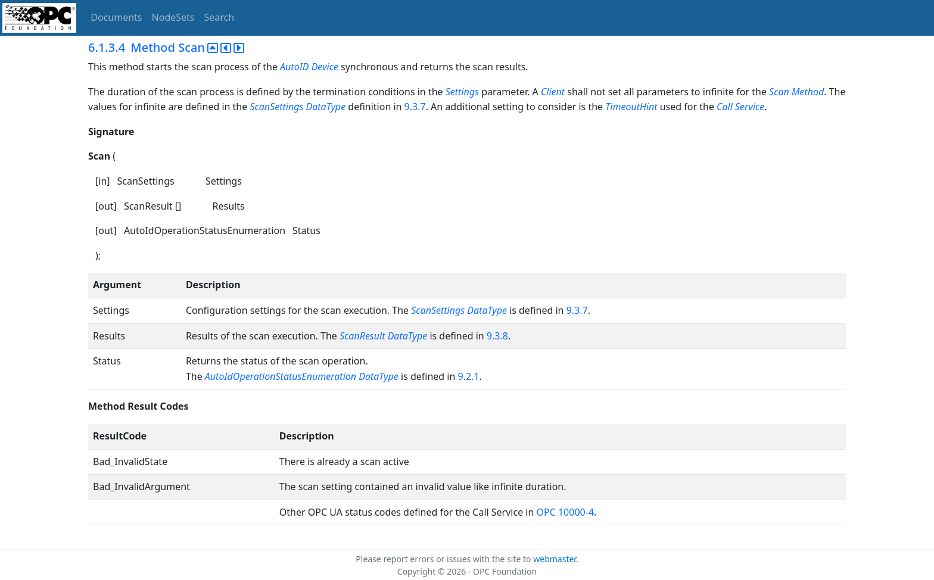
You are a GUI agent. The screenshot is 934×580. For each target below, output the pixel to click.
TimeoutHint (631, 106)
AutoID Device (309, 66)
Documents (116, 17)
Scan (779, 91)
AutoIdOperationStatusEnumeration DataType (301, 376)
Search (219, 17)
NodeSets (173, 17)
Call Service (740, 106)
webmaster (554, 559)
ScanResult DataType (383, 335)
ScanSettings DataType (297, 106)
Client (553, 91)
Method (808, 91)
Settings (462, 91)
